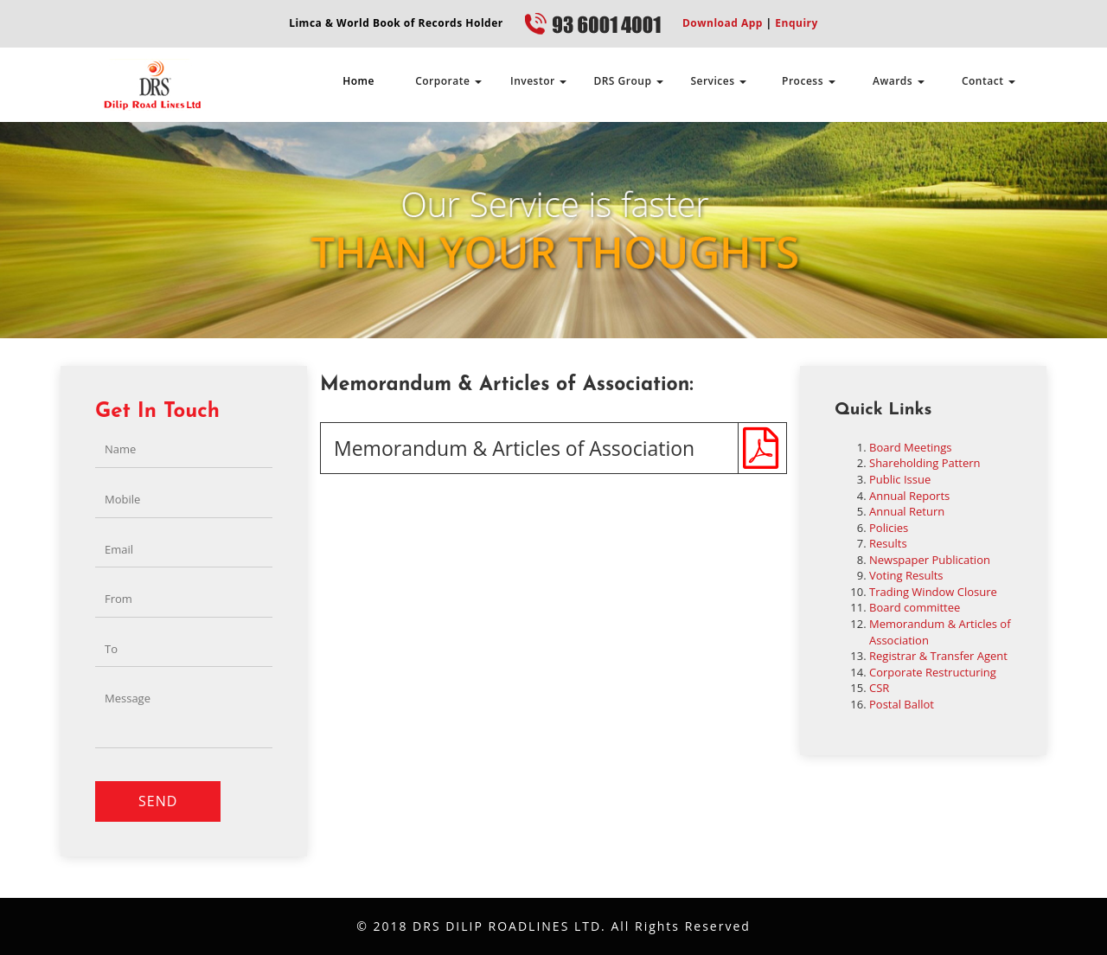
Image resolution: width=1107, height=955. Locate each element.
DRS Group (628, 81)
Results (888, 543)
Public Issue (900, 479)
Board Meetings (910, 447)
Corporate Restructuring (932, 672)
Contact (988, 81)
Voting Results (906, 575)
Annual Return (906, 511)
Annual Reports (909, 495)
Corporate (448, 81)
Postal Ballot (901, 704)
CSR (879, 687)
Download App (722, 23)
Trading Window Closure (933, 591)
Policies (888, 527)
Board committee (914, 607)
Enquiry (795, 23)
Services (718, 81)
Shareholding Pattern (925, 463)
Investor (538, 81)
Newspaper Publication (929, 559)
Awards (899, 81)
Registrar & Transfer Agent (938, 655)
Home (358, 81)
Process (808, 81)
